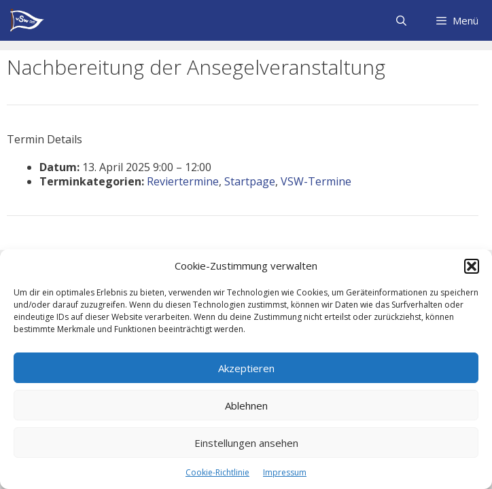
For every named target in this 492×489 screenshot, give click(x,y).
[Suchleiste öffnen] (401, 20)
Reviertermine (183, 181)
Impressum (284, 472)
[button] (471, 266)
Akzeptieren (246, 368)
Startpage (249, 181)
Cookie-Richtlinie (217, 472)
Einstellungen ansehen (246, 443)
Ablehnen (246, 405)
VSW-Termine (316, 181)
